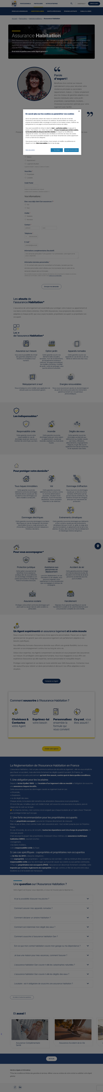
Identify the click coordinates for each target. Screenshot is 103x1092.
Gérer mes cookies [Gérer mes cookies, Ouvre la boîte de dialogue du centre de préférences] (30, 150)
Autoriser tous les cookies (71, 150)
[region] (52, 132)
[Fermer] (79, 111)
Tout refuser (57, 150)
